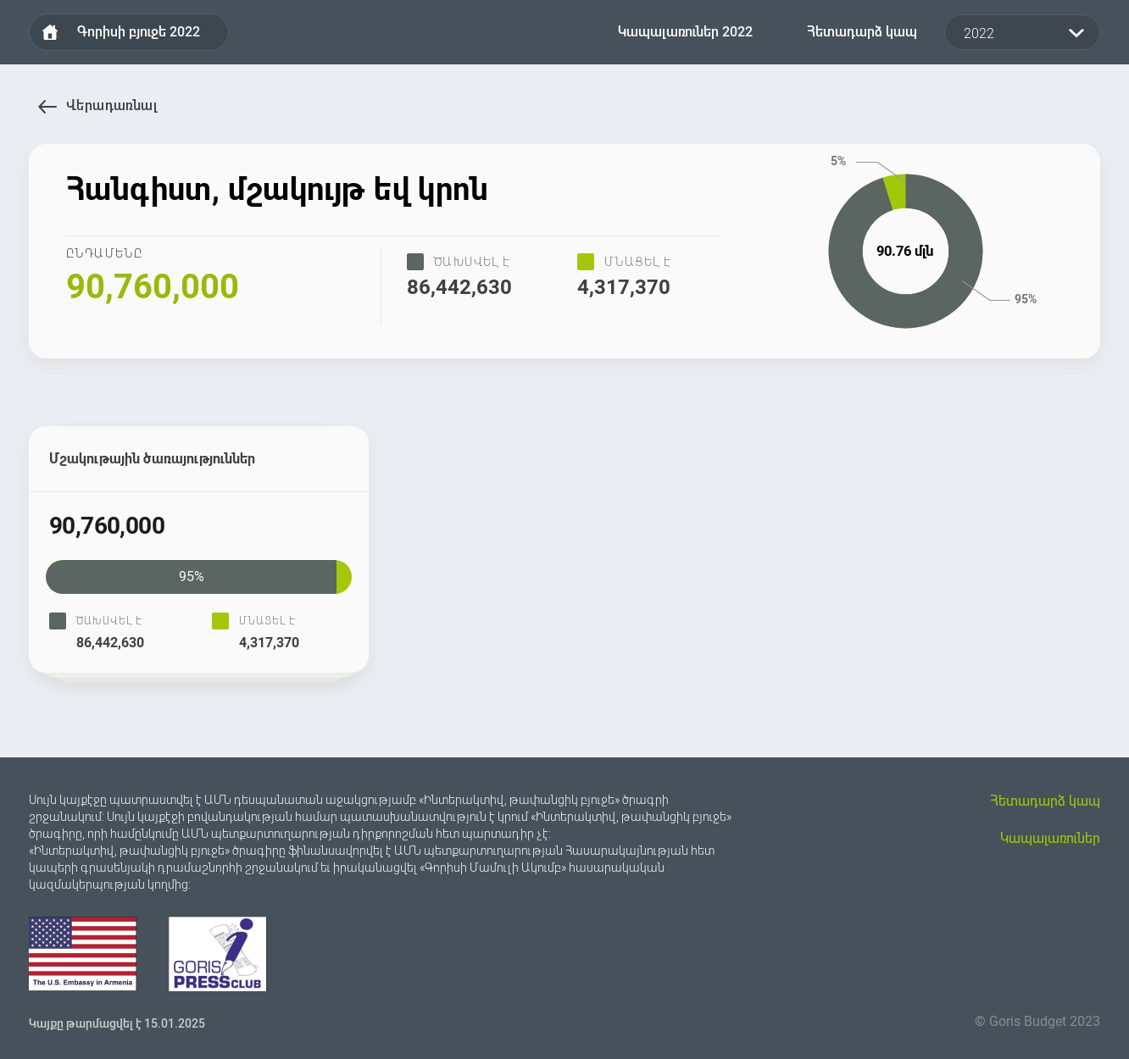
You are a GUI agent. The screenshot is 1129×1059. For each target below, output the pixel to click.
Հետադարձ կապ (862, 32)
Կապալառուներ (1050, 838)
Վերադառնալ (47, 106)
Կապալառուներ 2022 (685, 32)
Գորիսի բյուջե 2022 (138, 32)
